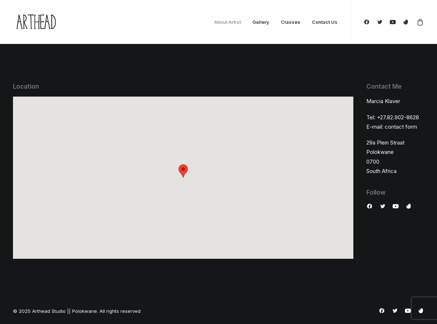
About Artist (227, 22)
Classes (290, 22)
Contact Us (324, 22)
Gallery (260, 22)
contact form (401, 126)
